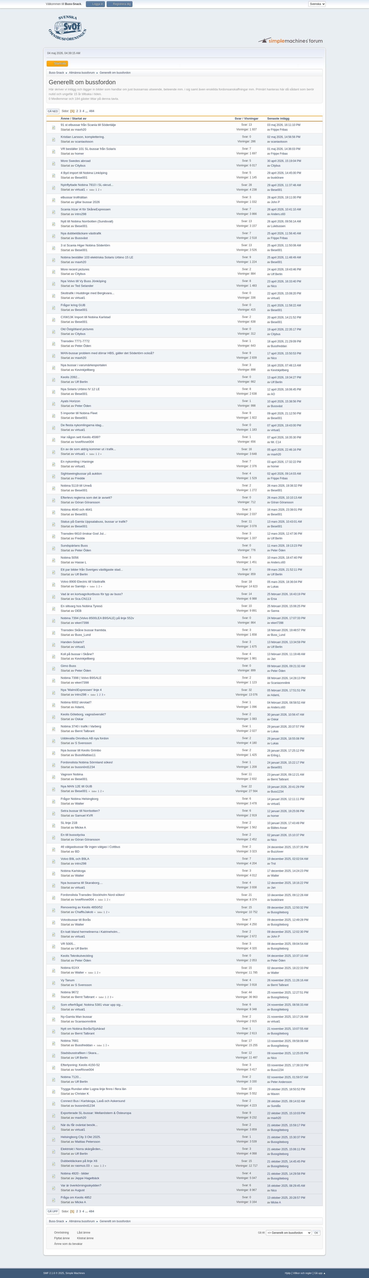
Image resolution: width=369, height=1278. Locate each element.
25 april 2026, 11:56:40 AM (284, 233)
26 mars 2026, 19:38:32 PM (284, 485)
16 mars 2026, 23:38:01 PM (284, 509)
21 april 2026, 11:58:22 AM (284, 305)
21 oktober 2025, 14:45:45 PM (286, 1161)
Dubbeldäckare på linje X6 (79, 1161)
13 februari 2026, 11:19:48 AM (286, 654)
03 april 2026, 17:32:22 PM (284, 462)
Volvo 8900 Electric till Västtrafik (83, 581)
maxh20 (80, 129)
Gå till (261, 1232)
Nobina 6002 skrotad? (76, 702)
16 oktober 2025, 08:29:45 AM (286, 1185)
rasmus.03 (82, 1165)
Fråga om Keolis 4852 (76, 1197)
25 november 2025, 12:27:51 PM (288, 992)
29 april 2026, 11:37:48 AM (284, 185)
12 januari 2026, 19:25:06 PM (285, 811)
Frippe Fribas (279, 129)
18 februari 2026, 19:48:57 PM (286, 630)
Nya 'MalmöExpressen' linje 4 (81, 690)
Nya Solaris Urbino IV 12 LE (80, 389)
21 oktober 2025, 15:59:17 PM (286, 1125)
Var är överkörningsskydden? (81, 1185)
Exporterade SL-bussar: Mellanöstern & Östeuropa (96, 1113)
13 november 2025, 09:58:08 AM (287, 1041)
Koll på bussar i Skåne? (77, 654)
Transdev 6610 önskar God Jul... (83, 533)
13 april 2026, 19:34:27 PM (284, 377)
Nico (274, 286)
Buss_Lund (83, 635)
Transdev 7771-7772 (75, 341)
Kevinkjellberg (85, 370)
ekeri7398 (82, 623)
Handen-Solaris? (72, 642)
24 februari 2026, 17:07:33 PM (286, 618)
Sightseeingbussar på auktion (81, 473)
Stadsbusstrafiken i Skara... (80, 1053)
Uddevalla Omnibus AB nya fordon (85, 738)
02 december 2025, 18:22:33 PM (288, 968)
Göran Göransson (87, 502)
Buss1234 (277, 791)
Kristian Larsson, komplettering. (83, 137)
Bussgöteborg (280, 912)
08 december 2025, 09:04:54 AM (287, 943)
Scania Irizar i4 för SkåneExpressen (86, 209)
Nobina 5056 (70, 557)
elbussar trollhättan (74, 197)
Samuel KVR (84, 815)
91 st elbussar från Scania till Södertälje (88, 125)
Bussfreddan (279, 346)
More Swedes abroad (76, 161)
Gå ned (53, 111)
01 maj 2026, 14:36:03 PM (284, 149)
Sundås (276, 1106)
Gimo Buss (68, 666)
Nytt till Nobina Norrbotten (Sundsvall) (87, 221)
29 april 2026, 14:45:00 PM (284, 173)
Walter (79, 803)
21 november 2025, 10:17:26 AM (287, 1016)
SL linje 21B (69, 823)
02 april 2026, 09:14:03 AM (284, 473)
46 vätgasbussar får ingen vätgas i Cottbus (90, 847)
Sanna (275, 611)
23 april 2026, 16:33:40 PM (284, 281)
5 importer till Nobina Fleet (79, 413)
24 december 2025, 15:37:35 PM (288, 847)
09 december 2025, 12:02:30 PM (288, 931)
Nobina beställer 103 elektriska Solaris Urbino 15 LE (97, 257)
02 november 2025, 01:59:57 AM (287, 1077)
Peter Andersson (281, 1082)
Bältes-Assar (279, 827)
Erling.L (276, 755)
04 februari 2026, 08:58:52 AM (286, 702)
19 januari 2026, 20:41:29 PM (285, 787)
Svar (238, 118)
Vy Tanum (68, 980)
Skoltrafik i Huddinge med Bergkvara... (87, 293)
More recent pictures (75, 269)
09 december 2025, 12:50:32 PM (288, 907)
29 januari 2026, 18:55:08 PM (285, 738)
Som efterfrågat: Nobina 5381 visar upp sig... (92, 1004)
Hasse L (81, 562)
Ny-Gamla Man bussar (76, 1016)
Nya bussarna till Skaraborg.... (82, 883)
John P (275, 202)
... (87, 111)
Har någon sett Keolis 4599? (80, 437)
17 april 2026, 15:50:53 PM (284, 353)
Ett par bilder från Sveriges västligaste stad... (92, 569)
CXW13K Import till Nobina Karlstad (85, 317)
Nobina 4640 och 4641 (76, 509)
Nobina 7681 (70, 1040)
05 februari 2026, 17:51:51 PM (286, 690)
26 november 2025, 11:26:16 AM (287, 980)
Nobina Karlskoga (73, 871)
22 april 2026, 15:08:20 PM (284, 293)
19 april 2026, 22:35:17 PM (284, 329)
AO (273, 394)
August (80, 1190)
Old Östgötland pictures (77, 329)
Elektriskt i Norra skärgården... (82, 1149)
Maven (275, 1094)
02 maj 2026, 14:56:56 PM (284, 137)
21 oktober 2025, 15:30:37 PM (286, 1137)
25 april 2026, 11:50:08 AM (284, 245)
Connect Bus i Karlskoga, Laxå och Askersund (93, 1101)
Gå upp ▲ (320, 1273)
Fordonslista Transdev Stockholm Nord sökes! (93, 895)
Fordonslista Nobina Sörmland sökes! (87, 762)
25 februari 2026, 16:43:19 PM (286, 594)
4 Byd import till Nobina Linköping (84, 173)
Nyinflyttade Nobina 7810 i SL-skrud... (87, 185)
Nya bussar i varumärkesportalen (84, 365)
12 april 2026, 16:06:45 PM (284, 389)
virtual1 (80, 189)
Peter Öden (83, 346)
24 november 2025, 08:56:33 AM (287, 1004)
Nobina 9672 (70, 992)
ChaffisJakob (84, 912)
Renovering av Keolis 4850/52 (82, 907)
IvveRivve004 (84, 442)
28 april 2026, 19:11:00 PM (284, 197)
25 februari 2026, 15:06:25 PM (286, 606)
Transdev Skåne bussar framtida (83, 630)
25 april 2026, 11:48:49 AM (284, 257)
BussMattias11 (85, 755)
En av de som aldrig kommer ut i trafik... (88, 449)
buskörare (277, 177)
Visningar (251, 118)
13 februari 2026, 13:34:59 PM (286, 642)
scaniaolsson (84, 141)
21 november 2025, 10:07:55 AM (287, 1028)
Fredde (80, 478)
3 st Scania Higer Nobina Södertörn (85, 245)
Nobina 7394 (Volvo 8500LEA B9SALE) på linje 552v (97, 618)
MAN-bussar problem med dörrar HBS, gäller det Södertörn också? (107, 353)
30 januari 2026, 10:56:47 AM (285, 714)
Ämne (65, 118)
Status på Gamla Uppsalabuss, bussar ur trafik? (94, 521)
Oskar (79, 719)
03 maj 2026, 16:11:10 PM (284, 125)
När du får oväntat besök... (79, 1125)
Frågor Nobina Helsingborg (79, 799)
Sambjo (80, 586)
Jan (273, 659)
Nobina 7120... (71, 1077)
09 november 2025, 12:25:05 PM (288, 1053)
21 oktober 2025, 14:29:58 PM (286, 1173)
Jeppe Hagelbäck (87, 1178)
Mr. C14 (276, 442)
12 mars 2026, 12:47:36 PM (284, 533)
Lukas (275, 586)
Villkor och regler (302, 1273)
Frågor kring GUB (73, 305)
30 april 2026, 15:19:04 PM (284, 161)
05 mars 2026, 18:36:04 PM (284, 582)
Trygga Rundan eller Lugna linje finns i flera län (93, 1089)
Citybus (80, 165)
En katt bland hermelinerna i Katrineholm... (90, 931)
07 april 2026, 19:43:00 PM (284, 425)
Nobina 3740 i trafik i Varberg (81, 726)
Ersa (274, 599)
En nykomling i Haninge (77, 461)
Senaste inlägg (280, 118)
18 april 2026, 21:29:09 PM (284, 341)
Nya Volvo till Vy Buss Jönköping (83, 281)
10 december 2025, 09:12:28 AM (287, 895)
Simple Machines (75, 1273)
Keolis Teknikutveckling (77, 955)
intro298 (80, 214)
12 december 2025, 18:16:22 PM (288, 883)
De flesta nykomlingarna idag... (82, 425)
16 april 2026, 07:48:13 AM (284, 365)
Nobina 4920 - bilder (75, 1173)
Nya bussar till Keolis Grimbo (81, 750)
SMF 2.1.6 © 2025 (53, 1273)
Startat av (79, 118)
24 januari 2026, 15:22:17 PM (285, 762)
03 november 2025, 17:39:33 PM (288, 1065)
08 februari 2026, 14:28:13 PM (286, 678)
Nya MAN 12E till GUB (76, 786)
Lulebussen (278, 226)
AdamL (275, 695)
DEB (78, 611)
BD (77, 851)
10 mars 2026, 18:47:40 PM (284, 557)
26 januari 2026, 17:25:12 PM (285, 750)
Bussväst (81, 238)
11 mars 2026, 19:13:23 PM (284, 545)
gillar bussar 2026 (87, 202)
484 (91, 111)
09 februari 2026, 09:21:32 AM (286, 666)
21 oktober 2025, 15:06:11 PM (286, 1149)
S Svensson (83, 743)
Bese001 (81, 177)
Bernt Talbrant (85, 731)
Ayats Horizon (70, 401)
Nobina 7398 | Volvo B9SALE (81, 678)
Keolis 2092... (70, 377)
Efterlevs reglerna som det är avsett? (86, 497)
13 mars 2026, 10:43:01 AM (284, 521)
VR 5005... (68, 943)
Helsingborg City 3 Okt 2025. (81, 1137)
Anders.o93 (278, 214)
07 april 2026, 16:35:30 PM (284, 437)
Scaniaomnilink (280, 683)
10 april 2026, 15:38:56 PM (284, 401)
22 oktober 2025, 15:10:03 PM (286, 1113)
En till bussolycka (73, 835)
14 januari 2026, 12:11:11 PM (285, 799)
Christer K (82, 1093)
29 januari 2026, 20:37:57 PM (285, 726)
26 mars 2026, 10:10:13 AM (284, 497)
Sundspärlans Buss (74, 545)
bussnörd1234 (85, 767)
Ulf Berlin (277, 274)
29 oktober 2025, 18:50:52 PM (286, 1089)
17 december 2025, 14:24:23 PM (288, 871)
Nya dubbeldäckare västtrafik (81, 233)
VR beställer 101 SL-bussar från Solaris (88, 149)
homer (79, 153)
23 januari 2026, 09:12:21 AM (285, 774)
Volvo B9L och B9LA (75, 859)
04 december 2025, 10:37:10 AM (287, 955)
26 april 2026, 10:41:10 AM (284, 209)
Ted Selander (84, 286)
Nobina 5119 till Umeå (76, 485)
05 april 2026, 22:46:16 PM (284, 449)
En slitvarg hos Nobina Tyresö (81, 606)
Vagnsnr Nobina (72, 774)
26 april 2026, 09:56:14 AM (284, 221)
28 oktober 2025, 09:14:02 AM (286, 1101)
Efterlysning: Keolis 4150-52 (80, 1065)
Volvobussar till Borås (76, 919)
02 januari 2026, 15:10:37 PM (285, 835)
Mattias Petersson (87, 1141)
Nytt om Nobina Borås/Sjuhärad (83, 1028)
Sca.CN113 (83, 599)
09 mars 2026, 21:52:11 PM (284, 569)
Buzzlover (277, 851)
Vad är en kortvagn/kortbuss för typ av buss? (92, 594)
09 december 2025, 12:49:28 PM (288, 919)
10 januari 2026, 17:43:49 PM (285, 823)
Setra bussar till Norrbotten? (80, 811)
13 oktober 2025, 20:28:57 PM (286, 1197)
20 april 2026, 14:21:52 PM (284, 317)
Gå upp (53, 1211)
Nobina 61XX (70, 968)
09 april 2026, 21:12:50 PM (284, 413)
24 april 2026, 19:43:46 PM (284, 269)
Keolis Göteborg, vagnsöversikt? (83, 714)
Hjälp (288, 1273)
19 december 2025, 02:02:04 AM (287, 859)
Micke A (80, 827)
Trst (273, 863)
